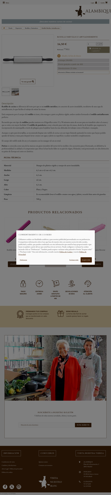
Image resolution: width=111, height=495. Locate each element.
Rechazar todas (73, 260)
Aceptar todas (86, 260)
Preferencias (23, 260)
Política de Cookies (66, 252)
